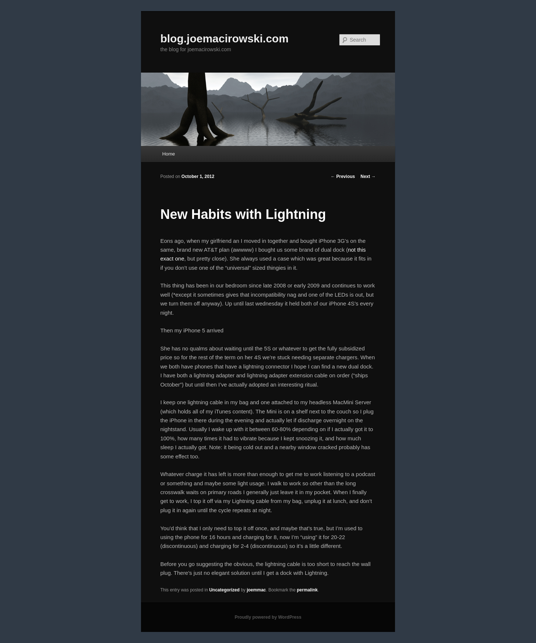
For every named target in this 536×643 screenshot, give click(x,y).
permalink (307, 590)
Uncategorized (224, 590)
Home (168, 154)
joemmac (256, 590)
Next (367, 176)
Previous (343, 176)
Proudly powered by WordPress (268, 617)
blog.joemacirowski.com (224, 38)
